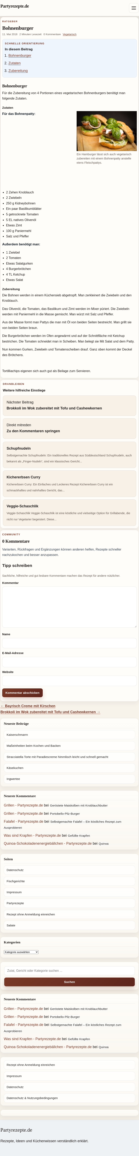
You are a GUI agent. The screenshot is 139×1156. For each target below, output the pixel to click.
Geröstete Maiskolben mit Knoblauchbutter (79, 805)
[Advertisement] (69, 178)
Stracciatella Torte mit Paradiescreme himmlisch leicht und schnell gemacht (57, 757)
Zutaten (14, 63)
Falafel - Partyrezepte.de (23, 821)
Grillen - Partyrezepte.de (23, 805)
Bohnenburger (19, 56)
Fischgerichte (16, 881)
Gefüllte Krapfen (79, 835)
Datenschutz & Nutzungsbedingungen (32, 1098)
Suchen (69, 982)
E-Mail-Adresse (12, 653)
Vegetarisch (70, 34)
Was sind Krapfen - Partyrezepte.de (32, 835)
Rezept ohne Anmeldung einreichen (31, 914)
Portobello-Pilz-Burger (65, 813)
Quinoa (104, 843)
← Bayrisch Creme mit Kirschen (27, 706)
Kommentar (10, 582)
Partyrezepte (15, 903)
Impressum (14, 892)
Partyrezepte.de (14, 6)
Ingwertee (13, 779)
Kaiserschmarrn (17, 734)
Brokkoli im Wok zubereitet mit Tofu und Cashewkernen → (50, 712)
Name (6, 634)
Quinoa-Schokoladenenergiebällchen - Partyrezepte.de (48, 843)
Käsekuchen (15, 768)
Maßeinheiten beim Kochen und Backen (34, 745)
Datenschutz (15, 870)
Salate (11, 925)
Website (7, 672)
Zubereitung (18, 71)
